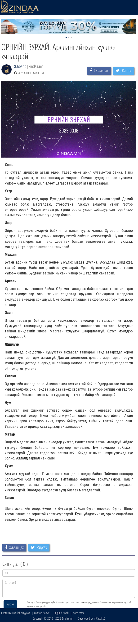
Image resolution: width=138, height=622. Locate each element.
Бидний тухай (61, 613)
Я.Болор (20, 66)
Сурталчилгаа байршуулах (15, 613)
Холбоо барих (41, 613)
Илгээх (10, 604)
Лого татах (78, 613)
